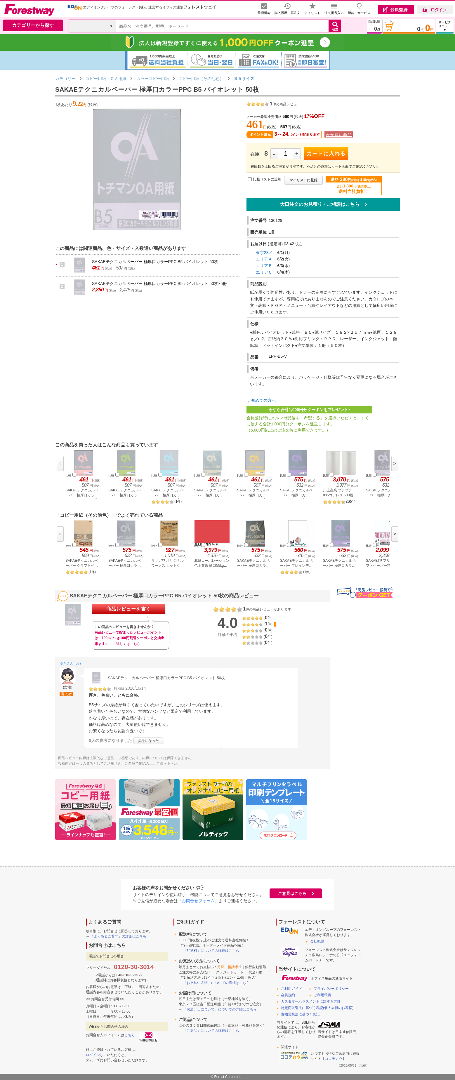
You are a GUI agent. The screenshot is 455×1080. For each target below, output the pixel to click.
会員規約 (288, 995)
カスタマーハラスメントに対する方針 (311, 1001)
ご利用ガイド (291, 989)
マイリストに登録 (303, 180)
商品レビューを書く (128, 608)
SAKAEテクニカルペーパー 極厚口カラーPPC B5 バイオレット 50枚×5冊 (159, 283)
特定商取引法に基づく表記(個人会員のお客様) (317, 1008)
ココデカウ (333, 1059)
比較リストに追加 (267, 179)
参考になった (148, 741)
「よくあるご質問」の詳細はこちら (118, 936)
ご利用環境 (322, 995)
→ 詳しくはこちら (125, 644)
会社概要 (317, 941)
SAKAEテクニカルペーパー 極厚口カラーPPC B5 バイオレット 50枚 (155, 261)
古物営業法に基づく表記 (300, 1014)
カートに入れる (326, 153)
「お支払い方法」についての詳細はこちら (216, 983)
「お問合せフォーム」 (198, 900)
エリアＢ (264, 265)
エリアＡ (264, 259)
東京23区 (264, 252)
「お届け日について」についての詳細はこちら (220, 1009)
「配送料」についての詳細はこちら (211, 951)
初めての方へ (263, 400)
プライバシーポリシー (331, 989)
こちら (129, 1035)
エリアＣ (264, 272)
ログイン (93, 1055)
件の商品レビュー (285, 104)
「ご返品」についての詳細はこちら (211, 1031)
